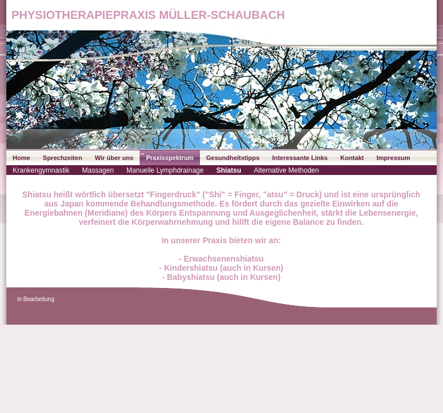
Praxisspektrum (170, 157)
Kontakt (352, 157)
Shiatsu (228, 170)
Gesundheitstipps (233, 157)
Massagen (98, 170)
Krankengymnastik (41, 170)
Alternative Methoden (286, 170)
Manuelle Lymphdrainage (164, 170)
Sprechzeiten (62, 157)
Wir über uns (114, 157)
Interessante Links (300, 157)
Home (21, 157)
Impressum (393, 157)
